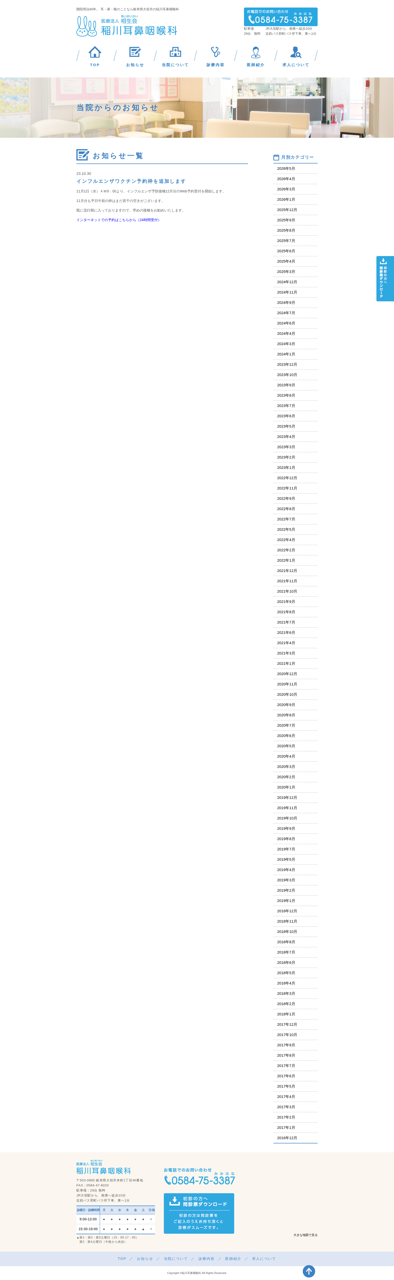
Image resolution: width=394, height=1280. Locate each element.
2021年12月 (287, 570)
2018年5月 (286, 973)
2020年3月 (286, 766)
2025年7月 (286, 240)
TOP (122, 1259)
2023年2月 (286, 457)
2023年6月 (286, 416)
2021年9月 (286, 601)
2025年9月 (286, 220)
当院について (176, 1259)
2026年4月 (286, 179)
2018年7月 (286, 952)
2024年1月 (286, 354)
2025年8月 (286, 230)
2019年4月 (286, 870)
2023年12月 (287, 364)
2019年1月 (286, 900)
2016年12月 (287, 1138)
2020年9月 (286, 705)
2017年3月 (286, 1107)
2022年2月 (286, 550)
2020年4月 (286, 756)
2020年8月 (286, 715)
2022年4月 (286, 540)
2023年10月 (287, 375)
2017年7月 (286, 1065)
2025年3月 (286, 271)
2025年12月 (287, 210)
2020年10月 (287, 694)
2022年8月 (286, 509)
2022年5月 (286, 529)
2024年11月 (287, 292)
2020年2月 (286, 777)
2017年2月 (286, 1117)
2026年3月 (286, 189)
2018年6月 (286, 962)
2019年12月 (287, 797)
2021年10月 (287, 591)
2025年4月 (286, 261)
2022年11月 (287, 488)
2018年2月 (286, 1004)
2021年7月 (286, 622)
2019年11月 (287, 808)
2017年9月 (286, 1045)
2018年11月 (287, 921)
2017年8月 (286, 1055)
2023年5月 (286, 426)
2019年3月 (286, 880)
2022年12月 (287, 478)
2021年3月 (286, 653)
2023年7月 (286, 405)
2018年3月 (286, 993)
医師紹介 (233, 1259)
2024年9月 (286, 302)
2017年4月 (286, 1096)
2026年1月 (286, 199)
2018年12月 (287, 911)
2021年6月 (286, 632)
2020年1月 (286, 787)
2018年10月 (287, 931)
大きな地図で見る (305, 1235)
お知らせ (145, 1259)
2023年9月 (286, 385)
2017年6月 (286, 1076)
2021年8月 (286, 612)
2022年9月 (286, 498)
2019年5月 (286, 859)
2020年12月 (287, 674)
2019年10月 (287, 818)
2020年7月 (286, 725)
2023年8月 (286, 395)
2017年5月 (286, 1086)
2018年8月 (286, 942)
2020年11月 (287, 684)
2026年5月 (286, 168)
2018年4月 (286, 983)
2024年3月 (286, 344)
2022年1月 (286, 560)
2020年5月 (286, 746)
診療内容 (207, 1259)
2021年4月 (286, 643)
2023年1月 (286, 467)
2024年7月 (286, 313)
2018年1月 (286, 1014)
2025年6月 (286, 251)
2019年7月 (286, 849)
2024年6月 (286, 323)
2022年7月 (286, 519)
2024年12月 (287, 282)
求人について (264, 1259)
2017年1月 (286, 1127)
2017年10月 (287, 1035)
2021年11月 (287, 581)
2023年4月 (286, 436)
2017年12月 (287, 1024)
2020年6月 (286, 735)
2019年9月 (286, 828)
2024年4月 (286, 333)
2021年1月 (286, 663)
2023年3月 (286, 447)
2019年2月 (286, 890)
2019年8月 (286, 839)
